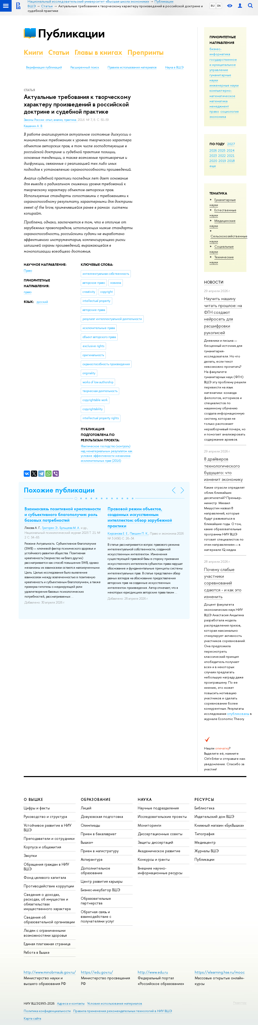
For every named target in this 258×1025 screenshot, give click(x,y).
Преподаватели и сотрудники (49, 838)
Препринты (145, 52)
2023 (213, 155)
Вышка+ (87, 842)
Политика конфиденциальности (47, 1011)
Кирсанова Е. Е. (118, 533)
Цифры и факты (37, 807)
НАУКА (145, 799)
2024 (231, 150)
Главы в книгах (98, 52)
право (214, 111)
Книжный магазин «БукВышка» (219, 825)
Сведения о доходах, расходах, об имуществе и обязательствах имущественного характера (47, 901)
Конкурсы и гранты (154, 859)
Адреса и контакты (71, 1003)
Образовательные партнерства (96, 900)
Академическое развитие (159, 850)
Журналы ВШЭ (207, 850)
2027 (231, 144)
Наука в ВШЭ (174, 67)
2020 (213, 160)
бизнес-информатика (219, 51)
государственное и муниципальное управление (223, 64)
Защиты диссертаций (155, 842)
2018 (231, 160)
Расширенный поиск (84, 67)
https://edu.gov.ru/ (97, 972)
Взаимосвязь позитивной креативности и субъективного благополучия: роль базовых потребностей (63, 514)
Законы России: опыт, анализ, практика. (51, 120)
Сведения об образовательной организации (49, 919)
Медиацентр (205, 842)
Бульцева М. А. (70, 528)
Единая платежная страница (47, 943)
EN (219, 5)
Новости (213, 282)
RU (213, 5)
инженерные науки (224, 85)
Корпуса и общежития (42, 846)
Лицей (86, 807)
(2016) (106, 453)
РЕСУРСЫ (204, 799)
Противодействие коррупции (49, 885)
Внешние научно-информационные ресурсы (160, 870)
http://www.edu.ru (153, 972)
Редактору (239, 1002)
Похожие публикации (59, 490)
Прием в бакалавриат (99, 833)
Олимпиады (90, 825)
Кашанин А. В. (33, 126)
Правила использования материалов (132, 67)
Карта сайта (32, 1018)
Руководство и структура (45, 816)
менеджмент (219, 106)
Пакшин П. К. (139, 533)
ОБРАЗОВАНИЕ (96, 799)
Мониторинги (149, 825)
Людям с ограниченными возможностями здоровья (45, 932)
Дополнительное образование (95, 870)
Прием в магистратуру (100, 850)
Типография (204, 833)
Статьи (58, 52)
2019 (222, 160)
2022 (222, 155)
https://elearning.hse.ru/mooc (220, 972)
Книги (33, 52)
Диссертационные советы (160, 833)
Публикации (71, 33)
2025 (221, 150)
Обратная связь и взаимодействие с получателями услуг (97, 916)
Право (28, 271)
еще (212, 165)
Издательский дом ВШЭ (214, 816)
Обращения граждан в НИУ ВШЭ (46, 866)
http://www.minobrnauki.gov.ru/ (50, 972)
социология (229, 111)
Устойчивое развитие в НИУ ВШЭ (47, 827)
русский (42, 302)
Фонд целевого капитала (45, 877)
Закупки (30, 855)
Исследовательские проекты (162, 816)
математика (218, 101)
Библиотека (204, 807)
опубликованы (238, 713)
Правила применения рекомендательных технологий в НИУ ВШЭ (122, 1011)
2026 (213, 150)
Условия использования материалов (114, 1003)
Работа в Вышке (37, 952)
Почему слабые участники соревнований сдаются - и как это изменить (222, 582)
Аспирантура (91, 859)
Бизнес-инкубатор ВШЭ (100, 889)
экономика (217, 116)
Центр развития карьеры (102, 881)
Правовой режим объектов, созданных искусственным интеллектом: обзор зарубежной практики (140, 517)
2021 (231, 155)
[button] (75, 498)
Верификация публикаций (44, 67)
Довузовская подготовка (102, 816)
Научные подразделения (158, 807)
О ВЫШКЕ (33, 799)
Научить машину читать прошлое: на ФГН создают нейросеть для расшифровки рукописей (223, 315)
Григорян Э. (50, 528)
